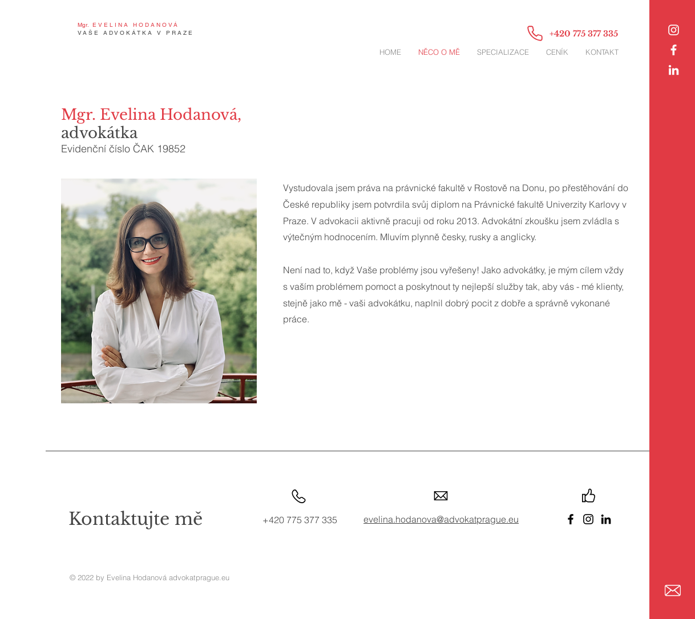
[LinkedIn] (673, 70)
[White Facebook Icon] (673, 50)
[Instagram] (673, 30)
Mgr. (83, 25)
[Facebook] (570, 519)
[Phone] (535, 33)
